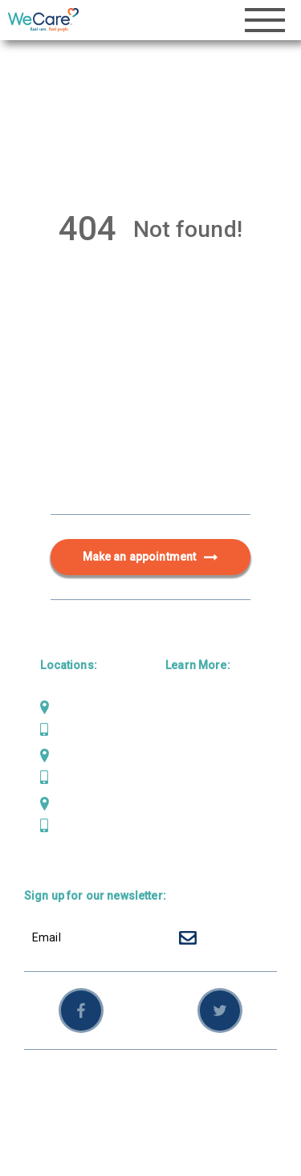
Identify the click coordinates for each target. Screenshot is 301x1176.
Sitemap (89, 1100)
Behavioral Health (212, 759)
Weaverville (84, 803)
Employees (151, 1100)
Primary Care (201, 706)
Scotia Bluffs (87, 755)
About (181, 785)
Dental (182, 733)
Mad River (80, 706)
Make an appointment (151, 557)
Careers (187, 837)
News (180, 811)
